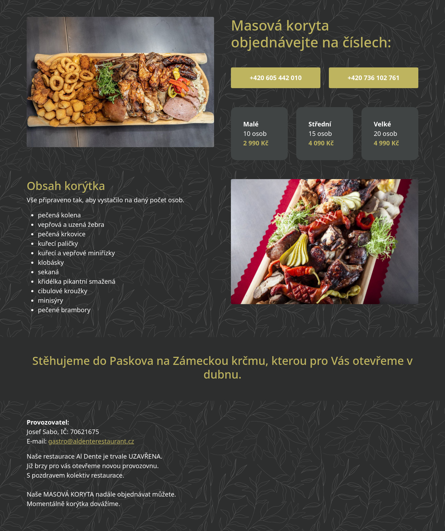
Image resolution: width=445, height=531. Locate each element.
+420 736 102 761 (374, 77)
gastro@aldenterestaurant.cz (91, 441)
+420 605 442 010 (276, 77)
